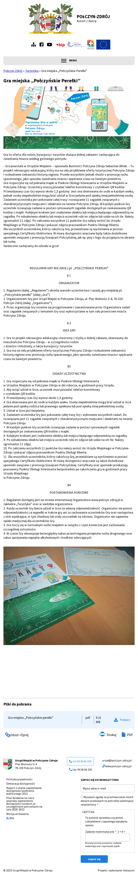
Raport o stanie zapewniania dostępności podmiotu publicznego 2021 (24, 790)
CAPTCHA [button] (88, 812)
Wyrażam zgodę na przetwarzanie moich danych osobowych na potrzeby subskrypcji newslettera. (107, 800)
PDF (130, 735)
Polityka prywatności (19, 779)
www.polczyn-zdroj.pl (117, 766)
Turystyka (31, 71)
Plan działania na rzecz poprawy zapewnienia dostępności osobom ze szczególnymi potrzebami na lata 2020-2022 (24, 803)
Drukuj (111, 735)
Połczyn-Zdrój (93, 16)
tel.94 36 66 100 (80, 761)
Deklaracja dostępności (20, 783)
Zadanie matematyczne (99, 831)
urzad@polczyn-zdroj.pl (117, 760)
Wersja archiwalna (17, 814)
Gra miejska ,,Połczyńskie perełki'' (30, 718)
